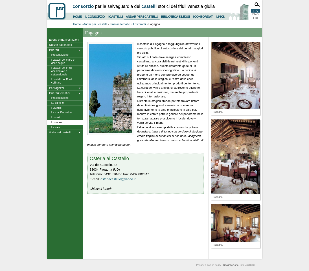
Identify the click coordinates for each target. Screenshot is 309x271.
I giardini (56, 107)
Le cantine (57, 102)
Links (220, 16)
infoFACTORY (247, 265)
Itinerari (54, 50)
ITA (255, 10)
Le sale (55, 127)
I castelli (115, 16)
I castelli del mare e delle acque (63, 61)
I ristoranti (139, 24)
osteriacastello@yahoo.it (118, 179)
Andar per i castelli (142, 16)
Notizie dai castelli (60, 44)
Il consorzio (95, 16)
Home (77, 16)
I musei (55, 117)
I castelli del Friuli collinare (61, 81)
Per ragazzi (56, 88)
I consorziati (203, 16)
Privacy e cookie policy (208, 265)
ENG (255, 14)
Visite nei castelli (60, 132)
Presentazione (60, 54)
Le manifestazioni (61, 112)
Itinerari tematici (120, 24)
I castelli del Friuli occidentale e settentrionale (61, 71)
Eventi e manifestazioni (64, 39)
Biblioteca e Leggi (175, 16)
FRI (255, 18)
